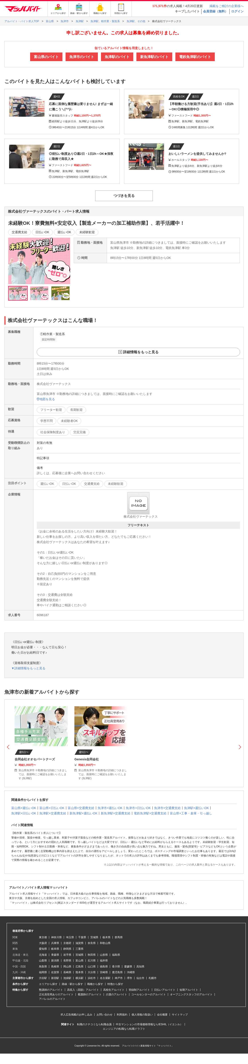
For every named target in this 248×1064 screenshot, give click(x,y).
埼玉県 (70, 937)
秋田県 (92, 954)
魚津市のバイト (81, 57)
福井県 (104, 960)
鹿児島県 (117, 972)
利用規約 (122, 1014)
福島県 (116, 954)
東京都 (43, 937)
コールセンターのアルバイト (148, 994)
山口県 (92, 966)
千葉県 (82, 937)
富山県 (79, 960)
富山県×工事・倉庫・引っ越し (191, 813)
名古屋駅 (105, 978)
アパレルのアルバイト (52, 998)
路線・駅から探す (72, 984)
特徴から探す (115, 984)
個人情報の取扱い (142, 1014)
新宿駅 (55, 978)
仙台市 (140, 978)
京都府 (67, 943)
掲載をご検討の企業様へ (226, 6)
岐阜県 (55, 948)
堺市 (129, 978)
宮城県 (79, 954)
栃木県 (106, 937)
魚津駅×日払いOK (23, 813)
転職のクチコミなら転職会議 (94, 1024)
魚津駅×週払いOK (196, 808)
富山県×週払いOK (23, 808)
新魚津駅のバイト (154, 57)
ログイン (237, 11)
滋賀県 (79, 943)
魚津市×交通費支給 (167, 808)
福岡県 (43, 972)
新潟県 (55, 960)
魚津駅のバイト (117, 57)
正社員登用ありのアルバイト (56, 994)
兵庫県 (55, 943)
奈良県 (92, 943)
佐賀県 (55, 972)
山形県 (104, 954)
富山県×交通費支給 (81, 808)
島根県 (55, 966)
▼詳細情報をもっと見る (28, 668)
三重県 (79, 948)
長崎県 (67, 972)
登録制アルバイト (139, 989)
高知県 (140, 966)
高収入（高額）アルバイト (83, 989)
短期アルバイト (189, 989)
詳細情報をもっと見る (141, 352)
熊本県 (79, 972)
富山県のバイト (46, 57)
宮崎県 (104, 972)
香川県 (116, 966)
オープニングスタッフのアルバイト (191, 994)
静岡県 (67, 948)
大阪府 (43, 943)
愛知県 (43, 948)
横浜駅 (79, 978)
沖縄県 (131, 972)
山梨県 (43, 960)
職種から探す (95, 984)
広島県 (79, 966)
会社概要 (162, 1014)
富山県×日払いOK (51, 808)
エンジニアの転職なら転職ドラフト (124, 1028)
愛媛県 (128, 966)
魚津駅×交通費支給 (52, 813)
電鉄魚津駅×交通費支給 (150, 813)
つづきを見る (124, 196)
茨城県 (94, 937)
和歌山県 (105, 943)
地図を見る (46, 399)
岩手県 (67, 954)
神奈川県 (56, 937)
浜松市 (92, 978)
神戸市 (119, 978)
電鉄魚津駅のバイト (195, 57)
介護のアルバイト (116, 994)
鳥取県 (43, 966)
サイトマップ (180, 1014)
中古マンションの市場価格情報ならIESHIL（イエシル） (149, 1024)
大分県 (92, 972)
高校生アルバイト (113, 989)
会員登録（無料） (215, 11)
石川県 (92, 960)
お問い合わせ (104, 1014)
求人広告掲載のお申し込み (76, 1014)
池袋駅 (67, 978)
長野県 (67, 960)
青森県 (55, 954)
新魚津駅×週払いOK (83, 813)
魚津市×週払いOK (110, 808)
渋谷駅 (43, 978)
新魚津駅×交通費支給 (115, 813)
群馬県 (119, 937)
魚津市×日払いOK (138, 808)
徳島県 (104, 966)
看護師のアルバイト (90, 994)
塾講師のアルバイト (51, 989)
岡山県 (67, 966)
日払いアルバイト (164, 989)
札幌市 (153, 978)
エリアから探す (48, 984)
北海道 (43, 954)
